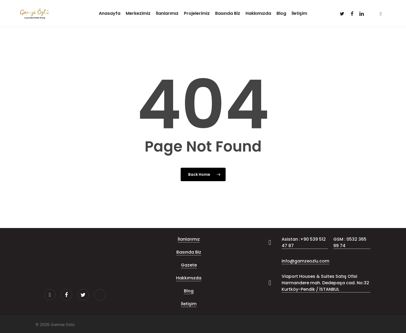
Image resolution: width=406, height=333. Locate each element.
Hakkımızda (188, 278)
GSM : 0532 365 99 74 (349, 242)
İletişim (189, 304)
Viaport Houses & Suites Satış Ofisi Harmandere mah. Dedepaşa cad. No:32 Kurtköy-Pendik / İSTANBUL (325, 282)
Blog (189, 291)
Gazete (189, 265)
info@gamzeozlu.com (305, 261)
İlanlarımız (189, 239)
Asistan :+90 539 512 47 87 (304, 242)
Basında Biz (188, 252)
